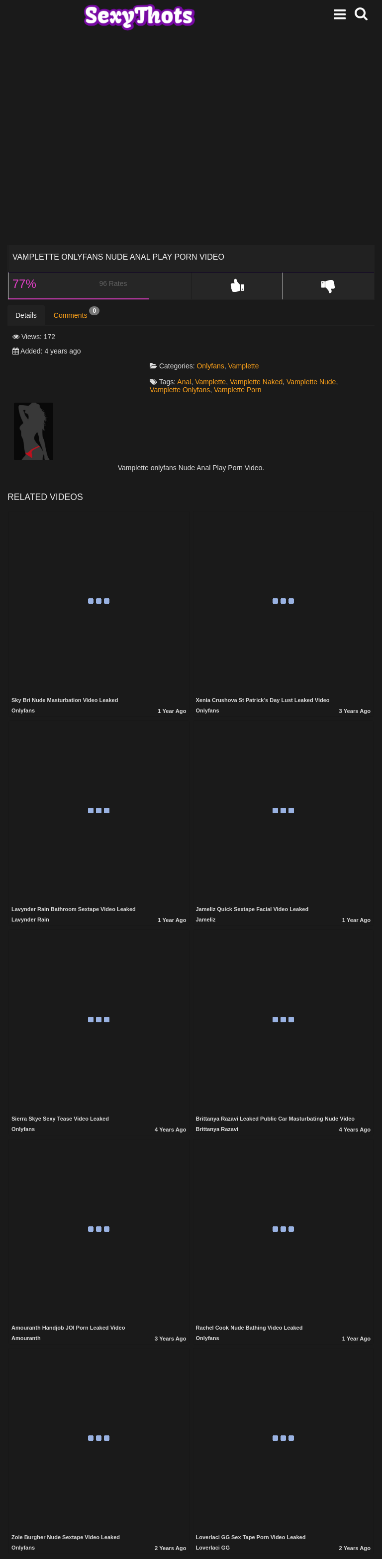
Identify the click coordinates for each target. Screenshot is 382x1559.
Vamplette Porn (243, 361)
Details (26, 315)
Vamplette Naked (261, 353)
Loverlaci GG (213, 1519)
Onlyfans (216, 337)
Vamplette (249, 337)
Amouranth (26, 1309)
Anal (189, 353)
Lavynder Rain (30, 891)
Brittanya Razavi (217, 1100)
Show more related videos (190, 1541)
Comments (76, 312)
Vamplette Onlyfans (185, 361)
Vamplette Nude (316, 353)
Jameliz (206, 891)
